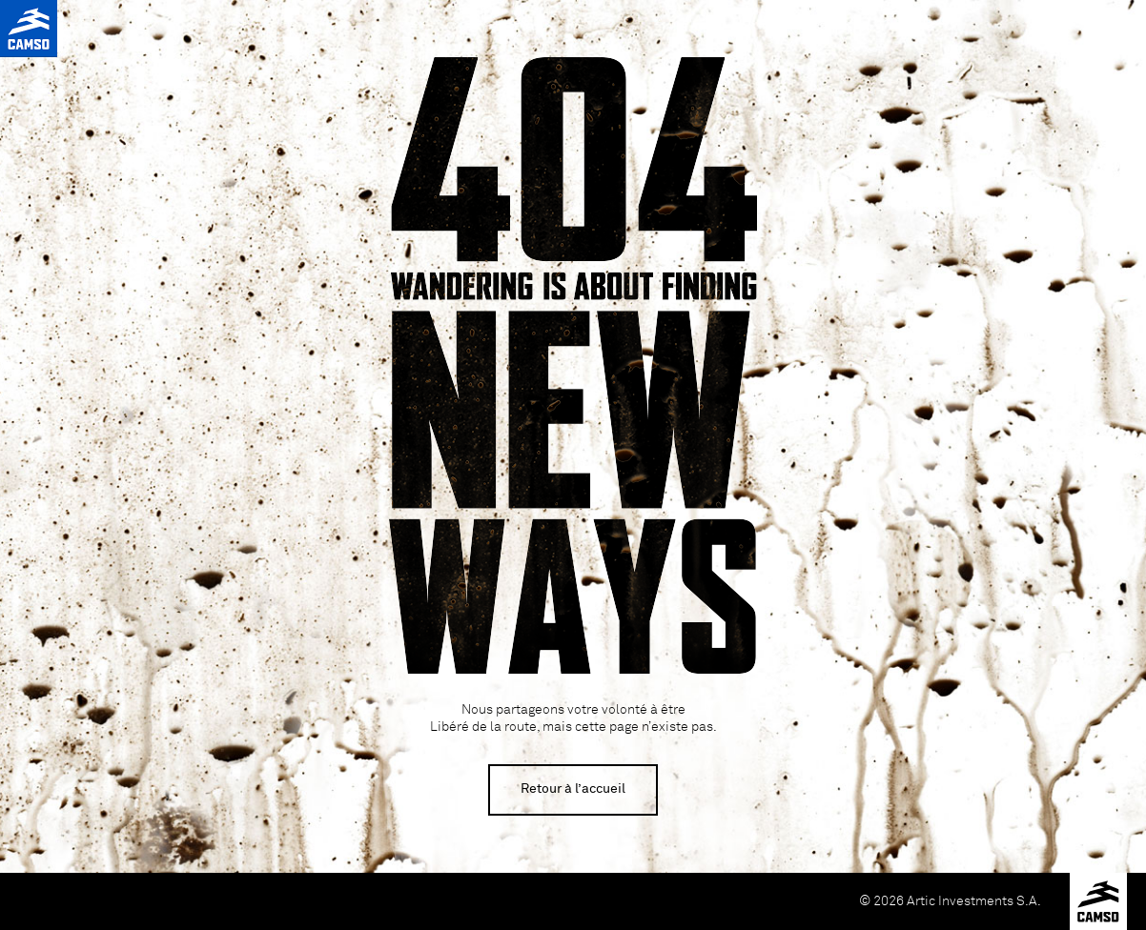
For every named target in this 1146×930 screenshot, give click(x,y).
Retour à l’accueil (573, 789)
